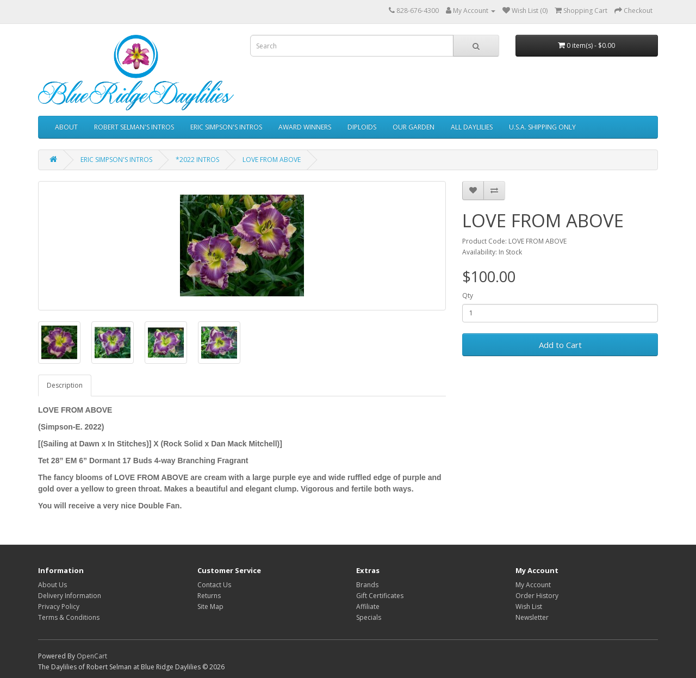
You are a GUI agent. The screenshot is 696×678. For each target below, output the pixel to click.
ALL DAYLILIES (472, 127)
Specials (368, 617)
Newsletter (532, 617)
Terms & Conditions (69, 617)
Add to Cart (560, 344)
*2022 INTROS (197, 159)
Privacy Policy (58, 606)
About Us (52, 584)
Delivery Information (69, 595)
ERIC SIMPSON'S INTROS (226, 127)
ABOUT (66, 127)
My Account (533, 584)
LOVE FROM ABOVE (272, 159)
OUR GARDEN (413, 127)
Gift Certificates (379, 595)
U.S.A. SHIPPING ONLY (542, 127)
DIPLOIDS (361, 127)
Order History (536, 595)
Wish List (528, 606)
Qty (467, 295)
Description (65, 385)
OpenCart (92, 656)
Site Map (210, 606)
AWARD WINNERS (304, 127)
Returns (209, 595)
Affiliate (368, 606)
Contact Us (214, 584)
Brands (367, 584)
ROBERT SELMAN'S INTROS (134, 127)
